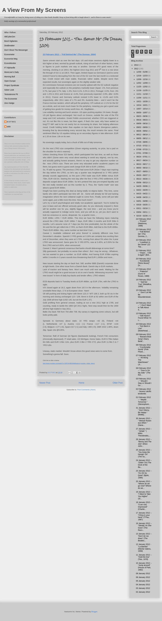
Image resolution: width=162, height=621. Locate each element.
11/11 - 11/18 (142, 94)
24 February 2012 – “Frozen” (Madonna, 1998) (143, 222)
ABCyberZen (9, 37)
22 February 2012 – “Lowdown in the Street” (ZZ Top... (143, 243)
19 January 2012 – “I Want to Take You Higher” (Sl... (144, 495)
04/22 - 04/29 (142, 190)
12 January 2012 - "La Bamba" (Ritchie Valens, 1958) (143, 547)
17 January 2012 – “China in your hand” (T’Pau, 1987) (144, 516)
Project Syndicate (11, 85)
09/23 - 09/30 (142, 116)
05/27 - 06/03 (142, 171)
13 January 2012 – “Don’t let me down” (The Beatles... (144, 537)
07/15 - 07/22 (142, 146)
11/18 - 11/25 (142, 90)
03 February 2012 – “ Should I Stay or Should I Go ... (143, 382)
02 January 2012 (143, 592)
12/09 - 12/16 (142, 79)
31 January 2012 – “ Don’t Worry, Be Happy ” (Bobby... (144, 411)
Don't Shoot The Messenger (16, 50)
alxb (9, 126)
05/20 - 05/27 (142, 175)
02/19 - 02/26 (142, 216)
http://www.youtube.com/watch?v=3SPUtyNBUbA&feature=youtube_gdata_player (69, 363)
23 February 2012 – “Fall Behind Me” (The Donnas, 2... (143, 232)
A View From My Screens (34, 10)
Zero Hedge (9, 103)
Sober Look (9, 90)
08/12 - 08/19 (142, 134)
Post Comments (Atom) (86, 390)
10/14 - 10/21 (142, 105)
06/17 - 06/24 (142, 160)
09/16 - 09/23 (142, 120)
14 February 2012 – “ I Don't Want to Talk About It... (143, 306)
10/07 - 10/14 (142, 109)
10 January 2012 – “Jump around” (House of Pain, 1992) (144, 566)
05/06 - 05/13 (142, 182)
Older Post (118, 383)
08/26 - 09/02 (142, 131)
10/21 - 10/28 (142, 101)
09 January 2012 (143, 573)
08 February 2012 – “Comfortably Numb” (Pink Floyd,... (143, 348)
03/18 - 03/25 (142, 205)
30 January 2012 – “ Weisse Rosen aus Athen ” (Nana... (144, 421)
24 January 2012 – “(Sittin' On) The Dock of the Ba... (144, 463)
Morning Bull (9, 77)
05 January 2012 (143, 581)
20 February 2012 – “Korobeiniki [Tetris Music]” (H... (143, 262)
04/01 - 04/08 (142, 201)
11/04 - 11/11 (142, 98)
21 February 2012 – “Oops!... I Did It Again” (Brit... (143, 252)
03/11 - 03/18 (142, 208)
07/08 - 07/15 (142, 149)
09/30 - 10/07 (142, 112)
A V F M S (11, 122)
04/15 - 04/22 (142, 194)
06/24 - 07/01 (142, 157)
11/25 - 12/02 (142, 87)
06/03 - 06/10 (142, 168)
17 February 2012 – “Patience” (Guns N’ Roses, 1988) (143, 272)
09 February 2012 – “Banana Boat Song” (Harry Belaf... (143, 337)
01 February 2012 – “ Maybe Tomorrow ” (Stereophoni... (143, 400)
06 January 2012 (143, 577)
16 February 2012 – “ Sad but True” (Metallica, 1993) (144, 283)
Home (81, 383)
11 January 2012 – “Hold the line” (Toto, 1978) (144, 557)
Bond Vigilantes (10, 41)
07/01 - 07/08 (142, 153)
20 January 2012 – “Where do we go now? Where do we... (144, 484)
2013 (136, 65)
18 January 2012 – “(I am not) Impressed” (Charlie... (144, 505)
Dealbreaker (9, 45)
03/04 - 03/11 (142, 212)
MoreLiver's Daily (11, 72)
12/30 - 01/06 (142, 72)
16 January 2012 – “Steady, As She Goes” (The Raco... (144, 526)
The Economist (10, 99)
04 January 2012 (143, 584)
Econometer (9, 54)
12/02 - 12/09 (142, 83)
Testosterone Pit (11, 94)
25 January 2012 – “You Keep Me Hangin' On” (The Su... (144, 453)
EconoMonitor (10, 63)
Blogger (94, 612)
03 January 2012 (143, 588)
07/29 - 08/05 (142, 142)
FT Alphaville (9, 68)
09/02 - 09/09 (142, 127)
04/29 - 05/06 (142, 186)
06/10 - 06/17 (142, 164)
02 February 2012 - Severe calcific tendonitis (143, 391)
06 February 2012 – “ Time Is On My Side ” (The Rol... (143, 371)
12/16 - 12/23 (142, 76)
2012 (136, 69)
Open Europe (10, 81)
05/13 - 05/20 (142, 179)
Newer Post (44, 383)
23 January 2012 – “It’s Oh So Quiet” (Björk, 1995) (144, 474)
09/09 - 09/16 (142, 123)
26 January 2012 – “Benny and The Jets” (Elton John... (144, 442)
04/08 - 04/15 (142, 197)
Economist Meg (10, 59)
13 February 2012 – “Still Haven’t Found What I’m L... (143, 316)
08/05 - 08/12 (142, 138)
